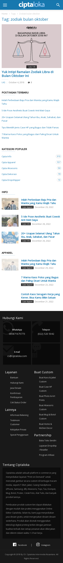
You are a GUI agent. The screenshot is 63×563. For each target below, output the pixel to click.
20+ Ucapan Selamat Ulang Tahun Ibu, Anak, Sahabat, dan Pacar (31, 119)
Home (5, 13)
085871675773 (17, 331)
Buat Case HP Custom (45, 388)
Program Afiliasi (46, 455)
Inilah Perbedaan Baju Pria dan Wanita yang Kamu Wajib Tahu (30, 102)
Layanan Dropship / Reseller (48, 447)
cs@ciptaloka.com (17, 354)
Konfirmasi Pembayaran (16, 395)
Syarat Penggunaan (19, 434)
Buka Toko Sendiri (47, 440)
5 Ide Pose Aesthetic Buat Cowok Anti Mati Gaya (26, 110)
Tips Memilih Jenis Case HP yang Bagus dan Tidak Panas (30, 127)
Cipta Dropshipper (28, 180)
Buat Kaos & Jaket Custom (47, 379)
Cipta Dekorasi (28, 174)
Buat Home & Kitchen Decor (45, 426)
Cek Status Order (18, 402)
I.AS (3, 82)
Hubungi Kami (17, 382)
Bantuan (14, 377)
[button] (58, 5)
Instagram (43, 544)
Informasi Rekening (19, 415)
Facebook (20, 544)
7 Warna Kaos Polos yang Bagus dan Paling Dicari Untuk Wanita (30, 136)
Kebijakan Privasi (18, 429)
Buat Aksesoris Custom (46, 407)
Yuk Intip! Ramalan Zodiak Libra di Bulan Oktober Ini (27, 74)
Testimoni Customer (15, 422)
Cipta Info (31, 67)
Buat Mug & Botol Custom (47, 416)
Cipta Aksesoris (28, 168)
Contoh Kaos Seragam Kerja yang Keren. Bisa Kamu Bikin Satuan (40, 295)
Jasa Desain (15, 388)
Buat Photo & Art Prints (47, 398)
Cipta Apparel (28, 162)
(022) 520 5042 (46, 331)
